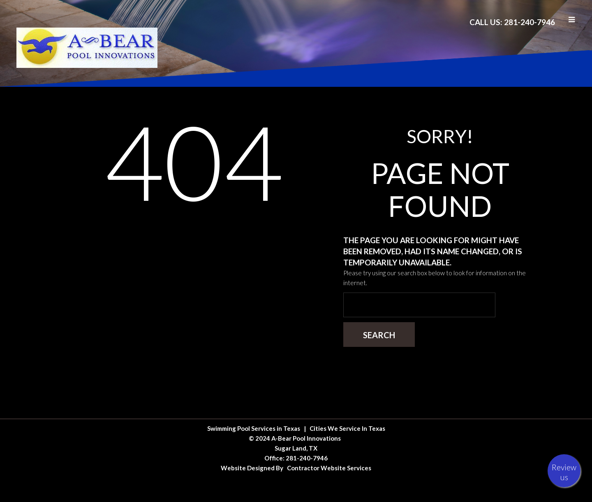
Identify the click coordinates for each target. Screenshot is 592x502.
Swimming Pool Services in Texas (253, 428)
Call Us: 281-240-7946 (512, 22)
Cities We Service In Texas (347, 428)
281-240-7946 (307, 458)
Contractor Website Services (329, 468)
